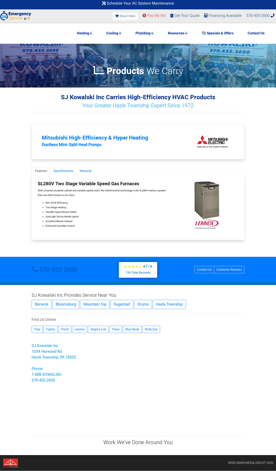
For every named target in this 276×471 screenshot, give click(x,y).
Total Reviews (138, 272)
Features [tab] (41, 171)
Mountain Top (94, 304)
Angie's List (98, 329)
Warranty (86, 171)
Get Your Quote (185, 15)
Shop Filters (125, 16)
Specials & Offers (217, 33)
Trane (116, 329)
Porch (65, 329)
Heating (84, 33)
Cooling (113, 33)
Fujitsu (50, 329)
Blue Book (132, 329)
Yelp (37, 329)
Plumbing (145, 33)
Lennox (80, 329)
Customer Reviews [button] (229, 269)
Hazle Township (169, 304)
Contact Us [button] (204, 269)
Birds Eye (151, 329)
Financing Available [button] (223, 15)
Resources (177, 33)
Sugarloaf (122, 304)
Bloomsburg (66, 304)
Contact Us (256, 33)
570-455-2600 (260, 15)
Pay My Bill (154, 15)
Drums (143, 304)
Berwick (41, 304)
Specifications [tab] (63, 171)
